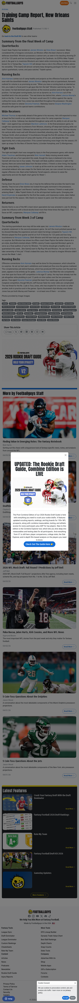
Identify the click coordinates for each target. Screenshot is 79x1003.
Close (73, 998)
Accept (65, 998)
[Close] (75, 983)
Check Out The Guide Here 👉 (39, 544)
